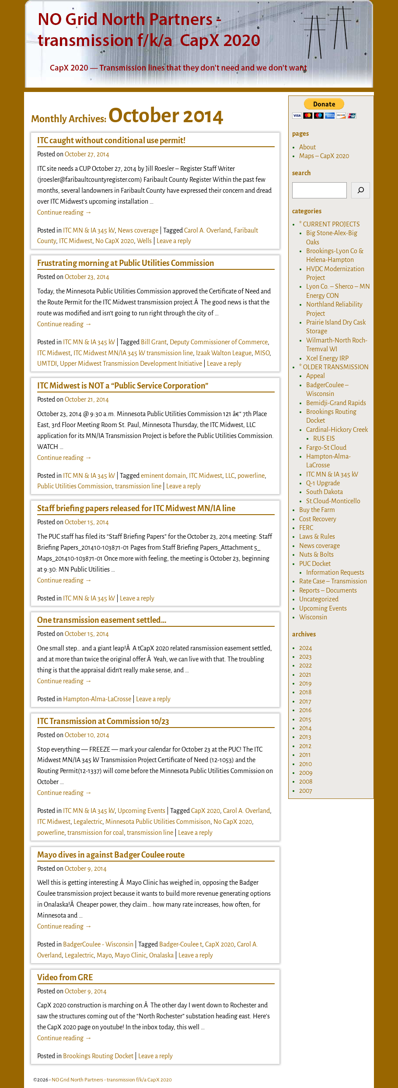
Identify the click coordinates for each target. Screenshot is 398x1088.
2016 (305, 710)
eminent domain (163, 475)
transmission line (138, 486)
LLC (229, 475)
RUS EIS (324, 438)
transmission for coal (95, 832)
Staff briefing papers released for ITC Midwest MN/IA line (136, 508)
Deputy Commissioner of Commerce (219, 342)
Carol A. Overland (207, 230)
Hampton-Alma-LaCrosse (97, 699)
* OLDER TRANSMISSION (334, 367)
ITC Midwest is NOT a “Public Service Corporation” (122, 386)
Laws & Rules (317, 536)
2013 (305, 736)
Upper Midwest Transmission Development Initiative (131, 363)
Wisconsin (313, 617)
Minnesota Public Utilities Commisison (157, 821)
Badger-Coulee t (180, 944)
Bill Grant (154, 342)
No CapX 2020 (114, 240)
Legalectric (87, 821)
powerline (251, 475)
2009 (306, 772)
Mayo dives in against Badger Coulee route (111, 855)
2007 (305, 790)
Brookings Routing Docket (98, 1056)
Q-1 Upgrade (323, 483)
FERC (306, 527)
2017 (305, 701)
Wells (144, 240)
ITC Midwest (75, 240)
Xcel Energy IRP (327, 358)
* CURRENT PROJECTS (329, 224)
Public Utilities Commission (74, 486)
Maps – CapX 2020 (324, 155)
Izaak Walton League (223, 353)
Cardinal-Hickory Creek (337, 429)
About (307, 147)
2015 (305, 719)
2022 (305, 665)
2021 (305, 674)
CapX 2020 (205, 810)
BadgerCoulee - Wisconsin (98, 944)
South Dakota (324, 491)
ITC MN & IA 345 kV (89, 230)
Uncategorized (319, 599)
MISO (262, 353)
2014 (305, 727)
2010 (305, 763)
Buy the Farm (317, 509)
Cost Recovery (317, 519)
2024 (305, 647)
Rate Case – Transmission (333, 581)
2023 (305, 656)
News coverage (138, 230)
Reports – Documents (328, 590)
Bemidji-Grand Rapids (336, 402)
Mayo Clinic (130, 955)
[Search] (360, 190)
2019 (305, 683)
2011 (305, 754)
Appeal (315, 375)
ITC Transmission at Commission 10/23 (103, 721)
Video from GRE (65, 977)
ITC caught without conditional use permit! (111, 140)
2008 (306, 781)
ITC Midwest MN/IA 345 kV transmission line (133, 353)
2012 (305, 745)
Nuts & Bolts (316, 554)
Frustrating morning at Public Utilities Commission (125, 263)
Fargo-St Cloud (326, 447)
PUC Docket (315, 563)
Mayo (104, 955)
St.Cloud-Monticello (333, 501)
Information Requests (335, 572)
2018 (305, 692)
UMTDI (47, 363)
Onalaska (161, 955)
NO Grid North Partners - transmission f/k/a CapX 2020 (112, 1080)
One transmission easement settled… (102, 620)
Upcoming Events (141, 810)
